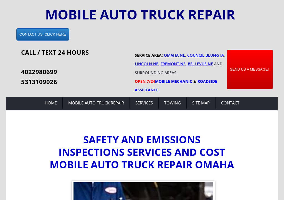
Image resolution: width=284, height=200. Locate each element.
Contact (230, 103)
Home (51, 103)
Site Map (201, 103)
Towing (172, 103)
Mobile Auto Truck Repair (96, 103)
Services (144, 103)
